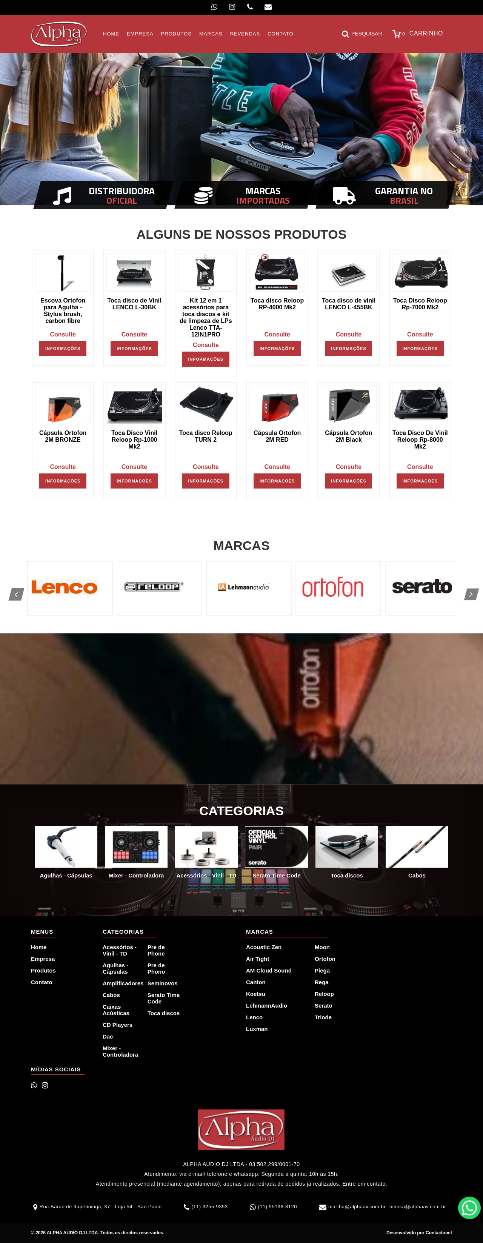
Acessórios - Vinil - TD (120, 950)
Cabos (111, 995)
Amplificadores (120, 983)
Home (39, 947)
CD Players (117, 1025)
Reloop (324, 994)
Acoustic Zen (263, 947)
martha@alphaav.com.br (357, 1206)
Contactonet (438, 1232)
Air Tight (257, 959)
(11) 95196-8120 (277, 1206)
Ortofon (325, 959)
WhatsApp (469, 1208)
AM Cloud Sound (269, 970)
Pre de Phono (156, 968)
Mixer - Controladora (120, 1051)
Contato (41, 982)
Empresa (43, 959)
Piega (322, 970)
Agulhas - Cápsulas (115, 968)
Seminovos (163, 983)
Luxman (257, 1029)
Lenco (254, 1017)
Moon (322, 947)
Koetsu (255, 994)
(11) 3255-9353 (209, 1206)
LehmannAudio (266, 1005)
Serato (323, 1005)
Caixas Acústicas (116, 1009)
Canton (256, 982)
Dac (108, 1036)
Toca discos (164, 1013)
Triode (323, 1017)
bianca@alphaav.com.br (417, 1206)
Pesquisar (362, 34)
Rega (322, 982)
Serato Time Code (164, 998)
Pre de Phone (156, 950)
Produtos (43, 970)
